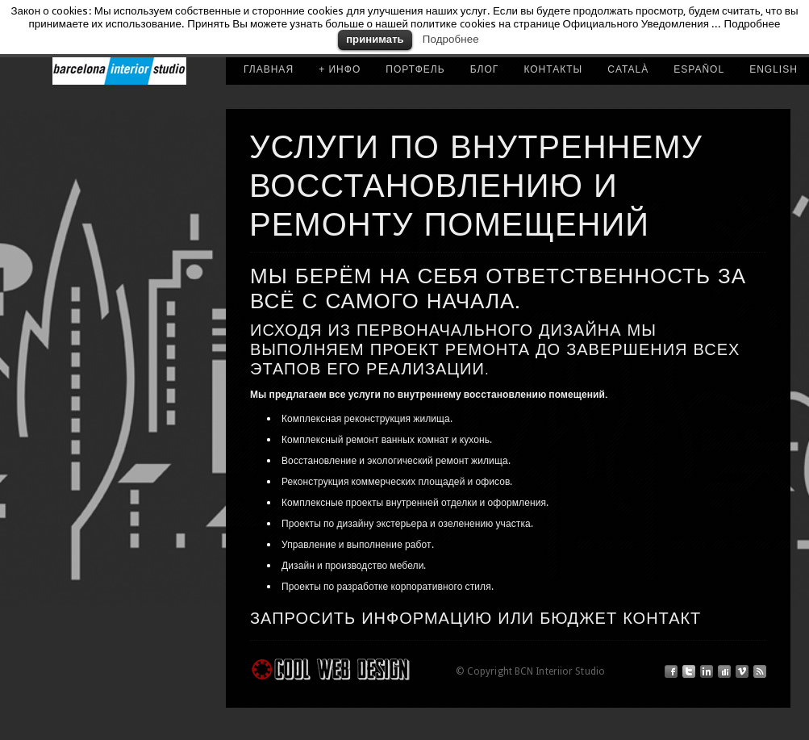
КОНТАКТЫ (552, 69)
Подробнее (451, 39)
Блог (484, 69)
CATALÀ (627, 69)
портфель (415, 69)
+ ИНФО (340, 69)
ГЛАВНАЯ (269, 69)
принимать (375, 39)
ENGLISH (773, 69)
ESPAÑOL (698, 69)
